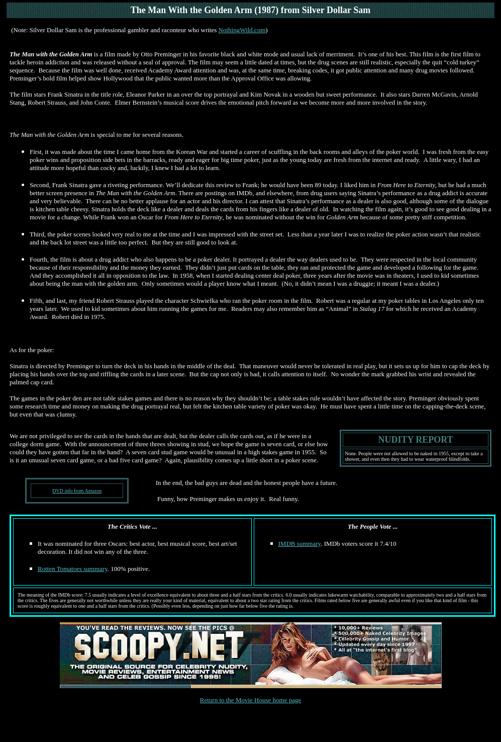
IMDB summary (299, 543)
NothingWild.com (242, 30)
